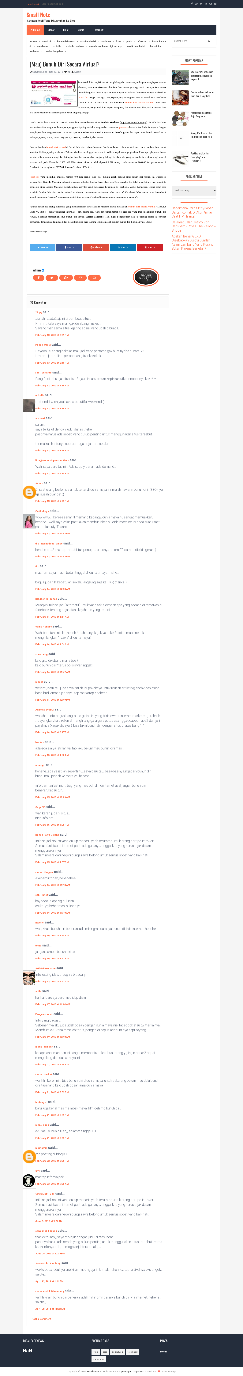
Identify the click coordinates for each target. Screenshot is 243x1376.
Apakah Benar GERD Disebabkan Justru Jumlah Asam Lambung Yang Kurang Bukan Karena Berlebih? (193, 242)
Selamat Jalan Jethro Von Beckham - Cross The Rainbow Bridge (194, 226)
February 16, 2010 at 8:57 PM (52, 958)
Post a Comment (41, 1318)
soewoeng (41, 654)
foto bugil (132, 1352)
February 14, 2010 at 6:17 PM (52, 732)
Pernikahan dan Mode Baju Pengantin (201, 114)
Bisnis (81, 29)
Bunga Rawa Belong (47, 834)
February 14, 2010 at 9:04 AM (52, 644)
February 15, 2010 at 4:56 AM (52, 755)
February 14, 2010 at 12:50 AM (52, 589)
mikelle (39, 395)
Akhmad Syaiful (44, 709)
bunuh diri (83, 97)
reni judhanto (43, 372)
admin (36, 270)
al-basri (40, 418)
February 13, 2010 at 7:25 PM (52, 501)
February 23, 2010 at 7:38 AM (52, 1183)
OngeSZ (40, 807)
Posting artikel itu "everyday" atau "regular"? (199, 157)
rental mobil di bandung (49, 1291)
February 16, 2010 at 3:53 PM (52, 935)
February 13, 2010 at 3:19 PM (52, 385)
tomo (38, 945)
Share (69, 247)
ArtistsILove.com (45, 968)
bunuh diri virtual (56, 147)
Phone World (43, 344)
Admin (39, 483)
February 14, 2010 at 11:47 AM (52, 672)
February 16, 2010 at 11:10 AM (52, 885)
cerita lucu (117, 1352)
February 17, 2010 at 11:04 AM (52, 1004)
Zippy (38, 312)
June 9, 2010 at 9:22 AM (48, 1221)
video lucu (98, 1359)
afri (37, 1170)
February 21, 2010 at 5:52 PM (52, 1092)
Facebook (34, 176)
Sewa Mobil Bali (44, 1193)
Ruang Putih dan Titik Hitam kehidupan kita (201, 135)
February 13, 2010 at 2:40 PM (52, 362)
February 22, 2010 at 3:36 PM (52, 1160)
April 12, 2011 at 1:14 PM (49, 1281)
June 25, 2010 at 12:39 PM (50, 1253)
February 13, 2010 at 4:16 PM (52, 408)
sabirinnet (41, 894)
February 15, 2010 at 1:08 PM (52, 824)
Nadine (39, 742)
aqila (38, 991)
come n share (43, 626)
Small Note (38, 14)
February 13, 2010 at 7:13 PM (52, 473)
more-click (42, 1125)
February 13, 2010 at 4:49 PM (52, 450)
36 (69, 71)
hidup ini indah (44, 1046)
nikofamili (41, 1148)
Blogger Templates (132, 1371)
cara (105, 1352)
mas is (39, 681)
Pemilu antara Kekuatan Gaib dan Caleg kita (202, 94)
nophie (39, 922)
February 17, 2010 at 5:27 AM (52, 981)
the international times (48, 543)
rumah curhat (43, 1074)
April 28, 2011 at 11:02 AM (50, 1308)
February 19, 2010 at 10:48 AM (52, 1036)
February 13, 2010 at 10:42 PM (52, 556)
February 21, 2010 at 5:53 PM (52, 1115)
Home (35, 29)
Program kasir (44, 1014)
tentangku (41, 1102)
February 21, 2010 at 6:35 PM (52, 1138)
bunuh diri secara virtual (139, 102)
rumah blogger (44, 872)
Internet (99, 29)
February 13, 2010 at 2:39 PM (52, 335)
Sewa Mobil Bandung (48, 1263)
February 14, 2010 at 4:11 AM (52, 616)
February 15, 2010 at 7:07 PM (52, 862)
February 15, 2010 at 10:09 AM (52, 797)
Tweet (42, 247)
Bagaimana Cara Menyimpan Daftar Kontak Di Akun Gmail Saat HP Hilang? (192, 212)
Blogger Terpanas (46, 598)
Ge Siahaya (42, 511)
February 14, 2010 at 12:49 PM (52, 699)
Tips (66, 29)
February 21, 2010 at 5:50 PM (52, 1064)
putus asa (124, 127)
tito (37, 566)
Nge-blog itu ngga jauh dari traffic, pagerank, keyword (202, 75)
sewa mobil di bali (46, 1231)
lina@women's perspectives (52, 460)
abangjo (40, 765)
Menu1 (51, 29)
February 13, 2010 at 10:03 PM (52, 533)
